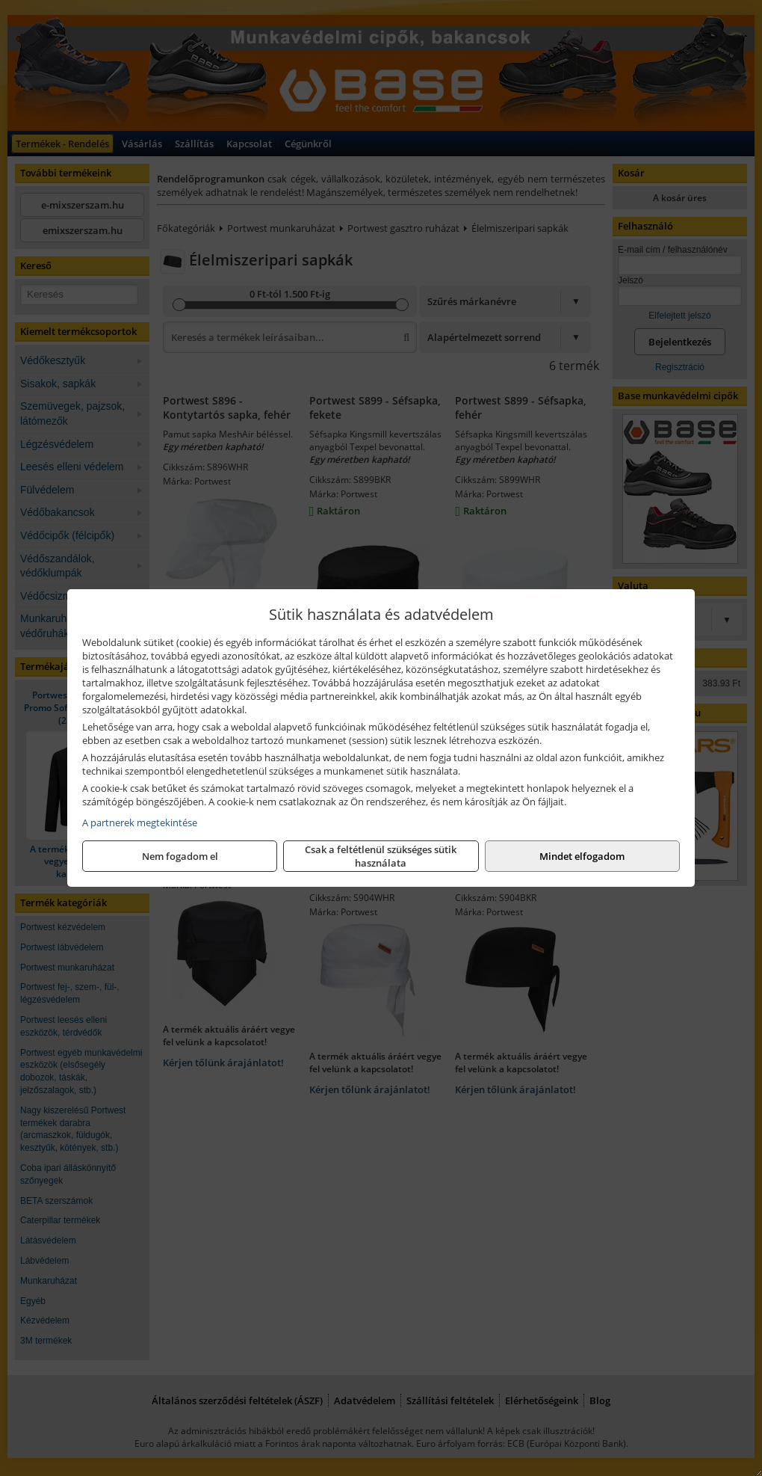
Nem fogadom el (180, 856)
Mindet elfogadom (582, 856)
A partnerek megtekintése (139, 822)
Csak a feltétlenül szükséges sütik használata (380, 856)
